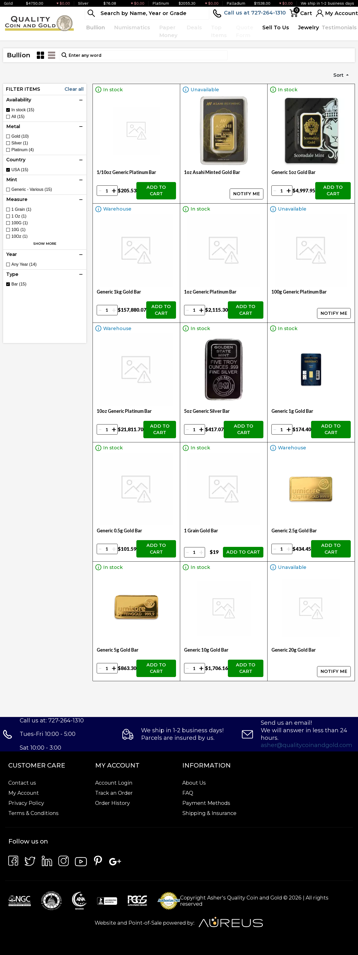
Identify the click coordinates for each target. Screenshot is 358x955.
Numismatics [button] (132, 27)
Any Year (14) (24, 264)
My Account (23, 793)
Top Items (219, 31)
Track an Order (114, 793)
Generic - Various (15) (31, 189)
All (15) (18, 117)
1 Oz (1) (18, 216)
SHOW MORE (44, 243)
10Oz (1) (19, 236)
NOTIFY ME (246, 193)
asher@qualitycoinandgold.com (306, 745)
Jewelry (308, 27)
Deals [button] (194, 27)
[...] (147, 13)
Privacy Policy (26, 803)
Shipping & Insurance (209, 813)
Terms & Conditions (33, 813)
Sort (339, 75)
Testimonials (339, 27)
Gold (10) (20, 136)
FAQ (187, 793)
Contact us (22, 783)
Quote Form (244, 31)
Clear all (74, 89)
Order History (112, 803)
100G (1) (19, 223)
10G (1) (18, 230)
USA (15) (19, 170)
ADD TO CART (156, 191)
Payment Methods (206, 803)
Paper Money (168, 31)
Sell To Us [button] (275, 27)
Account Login (113, 783)
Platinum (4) (22, 150)
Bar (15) (18, 284)
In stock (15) (22, 110)
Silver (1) (19, 143)
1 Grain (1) (21, 209)
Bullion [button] (95, 27)
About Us (194, 783)
